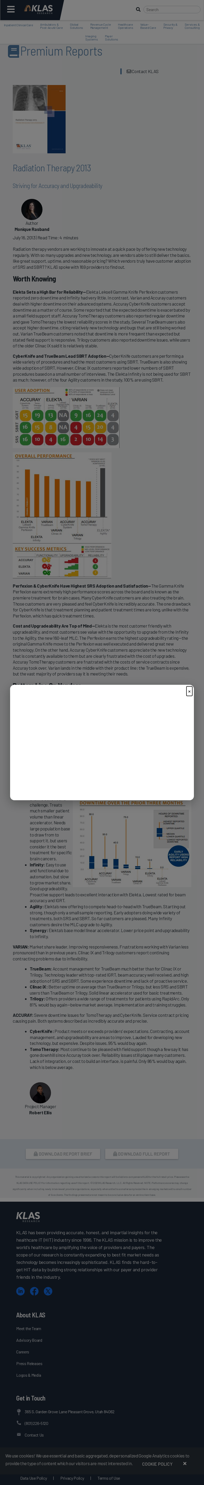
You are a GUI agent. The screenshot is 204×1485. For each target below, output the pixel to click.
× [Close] (189, 691)
